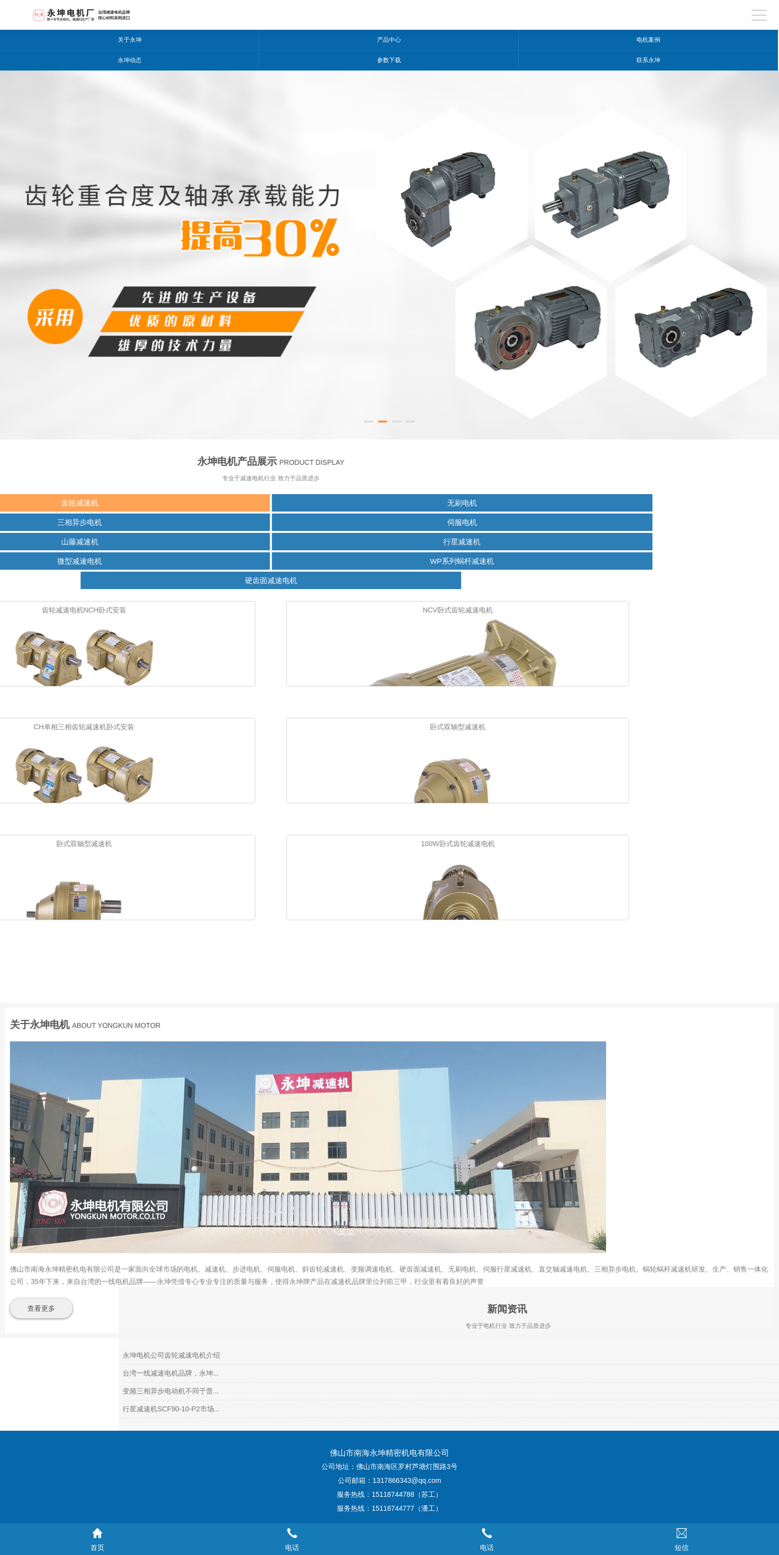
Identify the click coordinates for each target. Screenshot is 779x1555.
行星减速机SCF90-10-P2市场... (513, 1409)
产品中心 (389, 39)
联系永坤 (648, 60)
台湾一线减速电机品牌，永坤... (513, 1373)
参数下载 (389, 60)
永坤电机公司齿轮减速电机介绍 (513, 1355)
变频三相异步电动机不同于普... (513, 1391)
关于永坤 (130, 39)
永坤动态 (130, 60)
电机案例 (648, 39)
